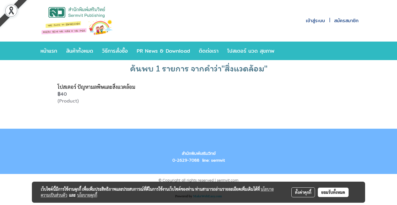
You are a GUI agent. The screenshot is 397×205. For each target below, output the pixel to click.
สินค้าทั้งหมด (79, 51)
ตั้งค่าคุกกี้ (303, 192)
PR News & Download (163, 51)
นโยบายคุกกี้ (87, 195)
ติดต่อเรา (208, 51)
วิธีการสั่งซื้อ (115, 51)
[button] (287, 51)
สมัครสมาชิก (346, 20)
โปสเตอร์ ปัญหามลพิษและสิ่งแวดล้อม (96, 86)
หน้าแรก (48, 51)
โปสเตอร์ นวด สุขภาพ (251, 51)
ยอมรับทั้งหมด (333, 192)
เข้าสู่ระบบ (315, 20)
